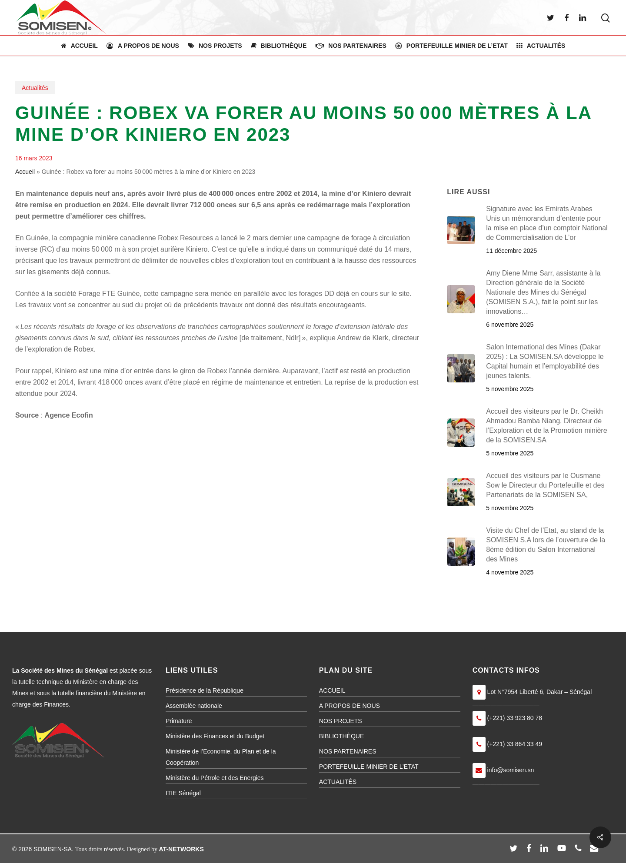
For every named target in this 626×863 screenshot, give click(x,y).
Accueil (25, 171)
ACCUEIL (332, 690)
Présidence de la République (204, 690)
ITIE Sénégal (183, 793)
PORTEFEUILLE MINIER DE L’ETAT (369, 766)
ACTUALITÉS (337, 781)
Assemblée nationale (194, 705)
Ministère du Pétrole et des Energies (215, 777)
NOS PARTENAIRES (347, 751)
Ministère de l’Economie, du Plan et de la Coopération (221, 757)
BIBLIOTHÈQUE (341, 736)
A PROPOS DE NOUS (349, 705)
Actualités (35, 87)
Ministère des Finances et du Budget (215, 736)
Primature (179, 720)
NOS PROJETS (340, 720)
